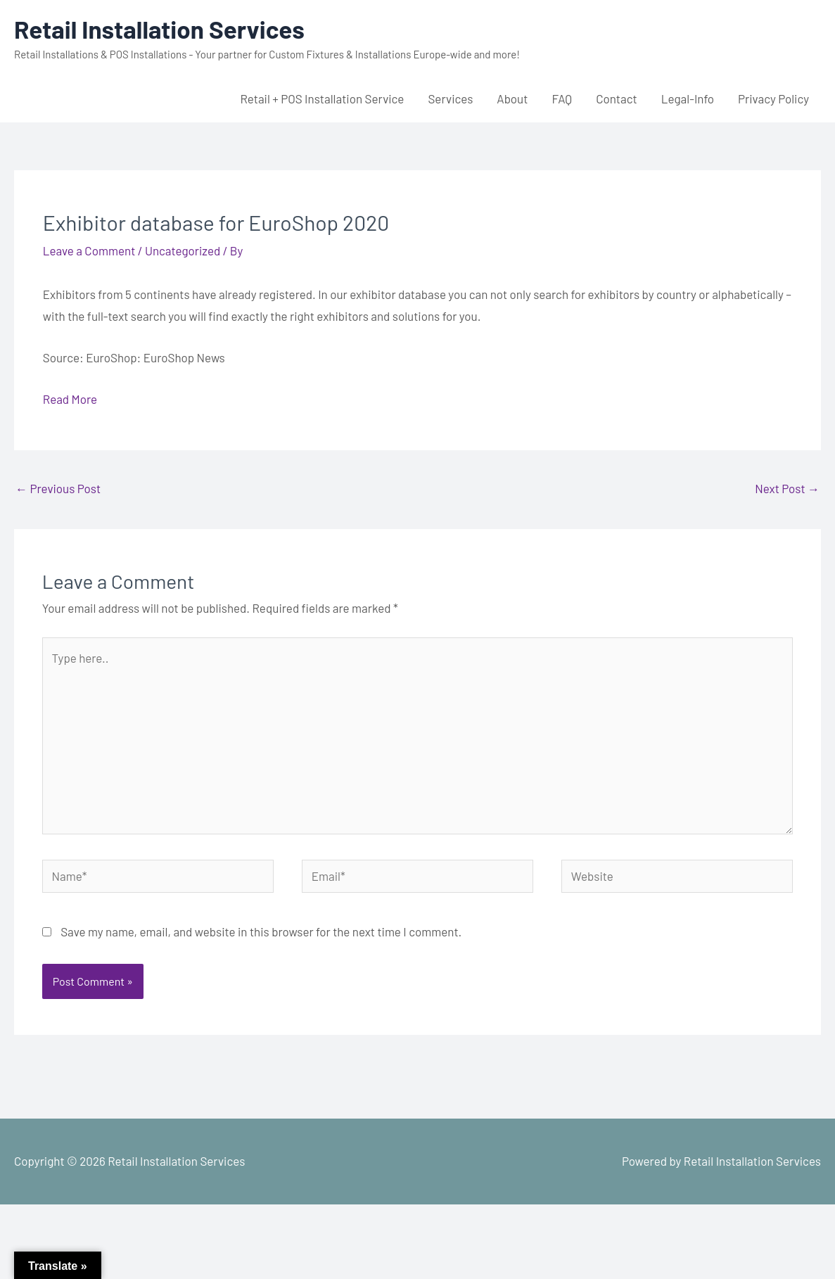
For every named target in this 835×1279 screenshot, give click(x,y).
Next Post (787, 488)
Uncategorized (182, 250)
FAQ (562, 98)
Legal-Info (687, 98)
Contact (616, 98)
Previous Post (58, 488)
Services (450, 98)
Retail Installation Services (159, 29)
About (512, 98)
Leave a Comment (89, 250)
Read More (70, 399)
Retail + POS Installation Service (322, 98)
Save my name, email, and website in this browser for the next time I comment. (260, 931)
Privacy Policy (773, 98)
